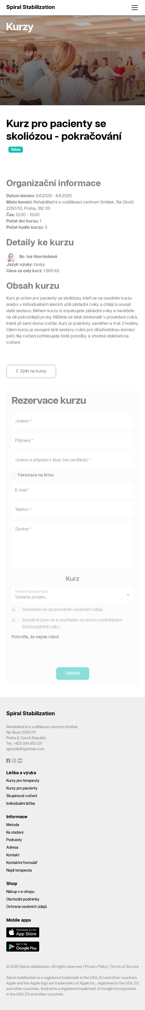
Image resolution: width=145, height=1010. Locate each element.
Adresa (12, 847)
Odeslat (72, 678)
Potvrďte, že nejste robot (35, 642)
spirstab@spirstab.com (25, 749)
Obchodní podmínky (22, 899)
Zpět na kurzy (31, 376)
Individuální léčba (20, 804)
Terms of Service (125, 967)
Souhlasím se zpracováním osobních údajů (62, 614)
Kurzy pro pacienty (22, 788)
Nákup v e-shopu (20, 892)
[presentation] (52, 655)
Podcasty (14, 840)
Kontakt (12, 855)
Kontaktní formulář (21, 863)
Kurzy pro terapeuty (22, 781)
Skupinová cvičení (21, 796)
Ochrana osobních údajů (26, 907)
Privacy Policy (96, 967)
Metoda (12, 825)
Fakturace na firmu (36, 480)
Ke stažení (14, 832)
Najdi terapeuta (19, 870)
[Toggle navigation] (133, 8)
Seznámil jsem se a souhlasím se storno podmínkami (72, 625)
